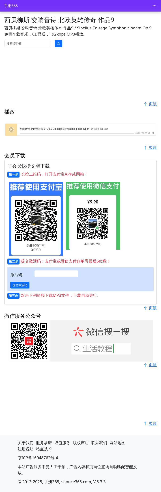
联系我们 (99, 442)
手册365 (11, 5)
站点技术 (44, 449)
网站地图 (118, 442)
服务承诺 (44, 442)
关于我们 (26, 442)
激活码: (16, 274)
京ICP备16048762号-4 (38, 457)
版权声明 (81, 442)
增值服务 (62, 442)
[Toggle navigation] (154, 5)
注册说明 (26, 449)
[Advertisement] (80, 75)
